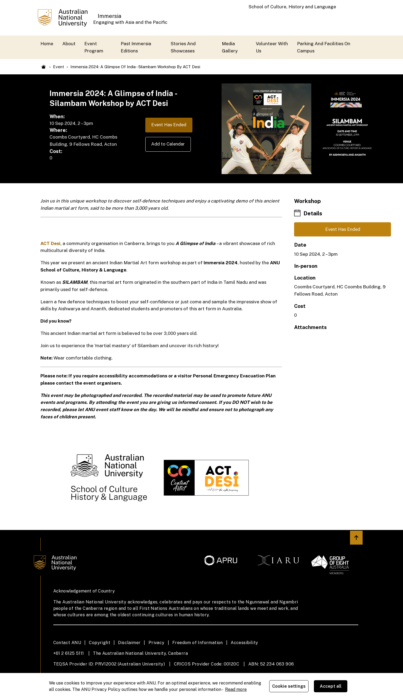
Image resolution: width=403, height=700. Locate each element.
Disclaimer (129, 642)
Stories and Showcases (183, 47)
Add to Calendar (167, 144)
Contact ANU (67, 642)
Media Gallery (230, 47)
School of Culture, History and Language (292, 6)
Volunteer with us (272, 47)
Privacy (157, 642)
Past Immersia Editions (136, 47)
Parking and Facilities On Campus (323, 47)
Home (46, 43)
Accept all (331, 686)
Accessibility (244, 642)
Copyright (99, 642)
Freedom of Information (197, 642)
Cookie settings (289, 686)
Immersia (109, 16)
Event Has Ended (168, 125)
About (68, 43)
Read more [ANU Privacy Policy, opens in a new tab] (236, 689)
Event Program (93, 47)
